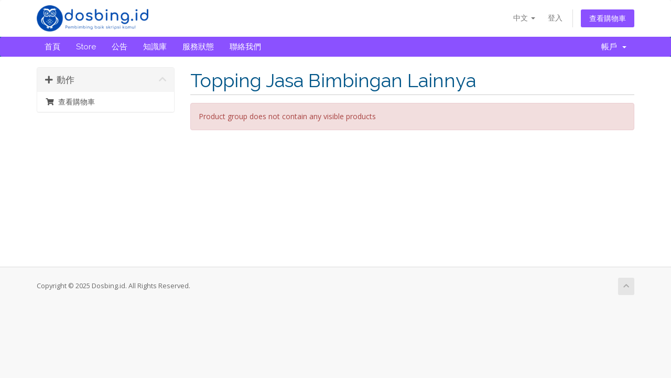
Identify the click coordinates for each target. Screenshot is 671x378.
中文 (524, 18)
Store (86, 46)
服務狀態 (198, 46)
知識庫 (155, 46)
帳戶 (613, 46)
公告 (119, 46)
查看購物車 (607, 18)
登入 (555, 18)
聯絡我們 (245, 46)
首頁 (52, 46)
